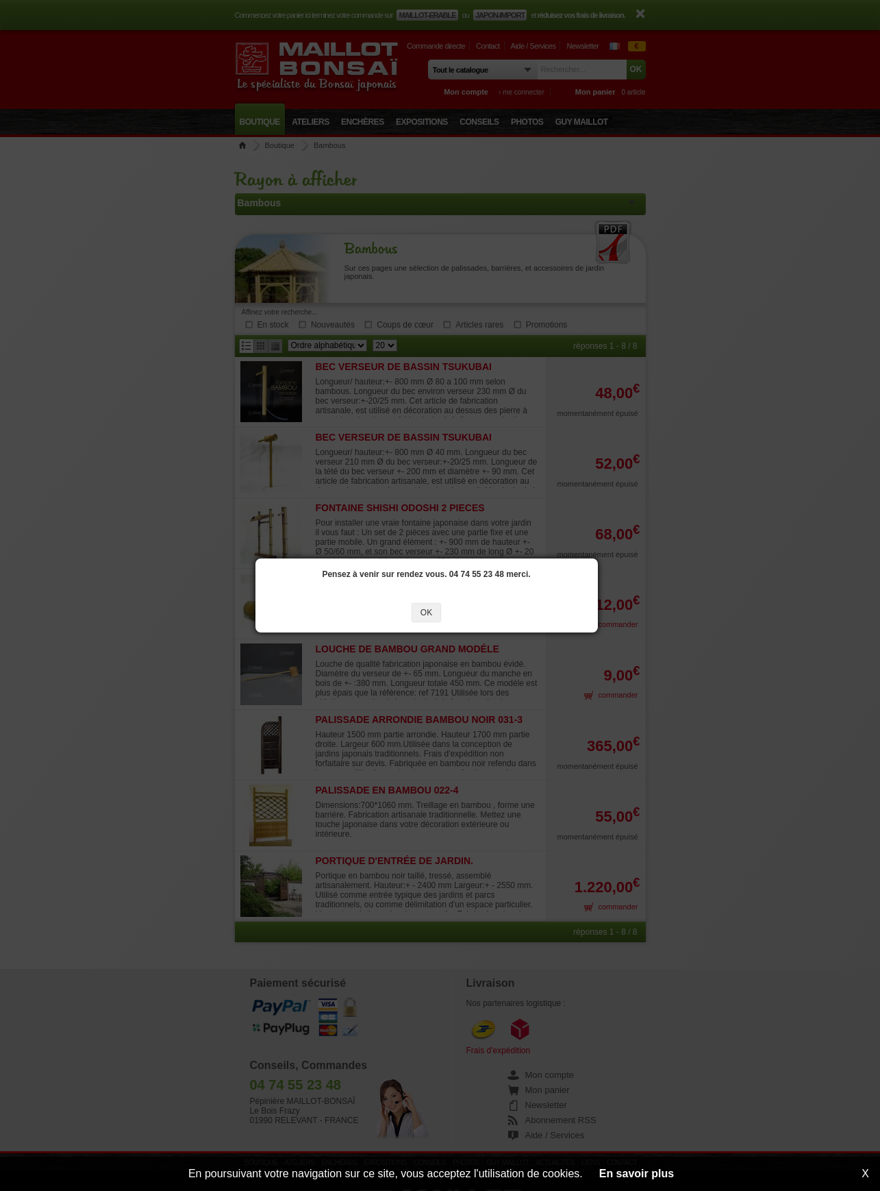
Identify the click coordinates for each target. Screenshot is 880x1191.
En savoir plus (636, 1173)
